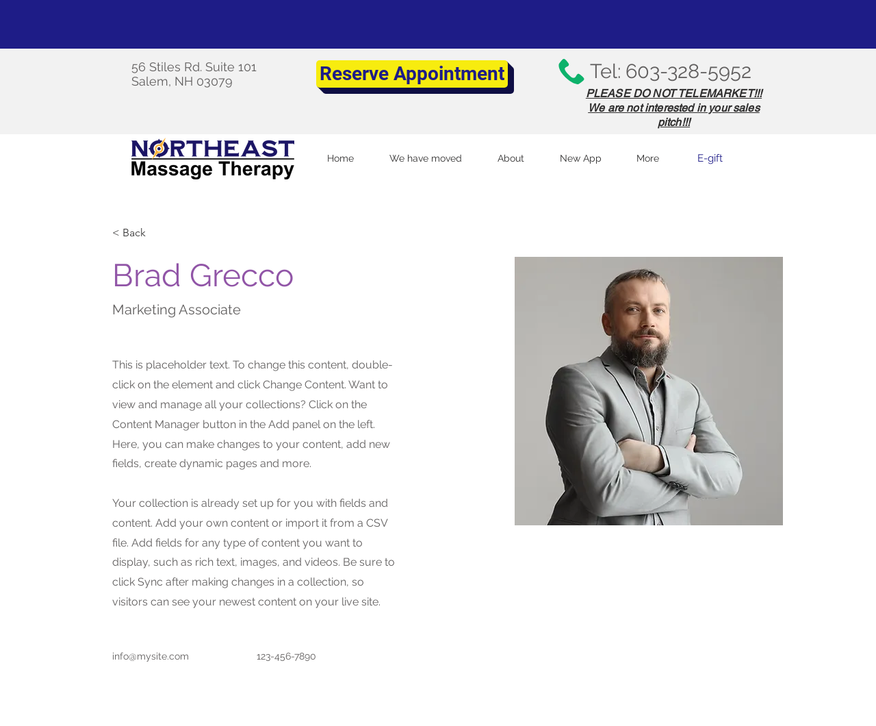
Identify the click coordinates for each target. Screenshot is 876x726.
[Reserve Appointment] (412, 74)
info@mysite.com (150, 656)
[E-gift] (709, 158)
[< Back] (139, 232)
